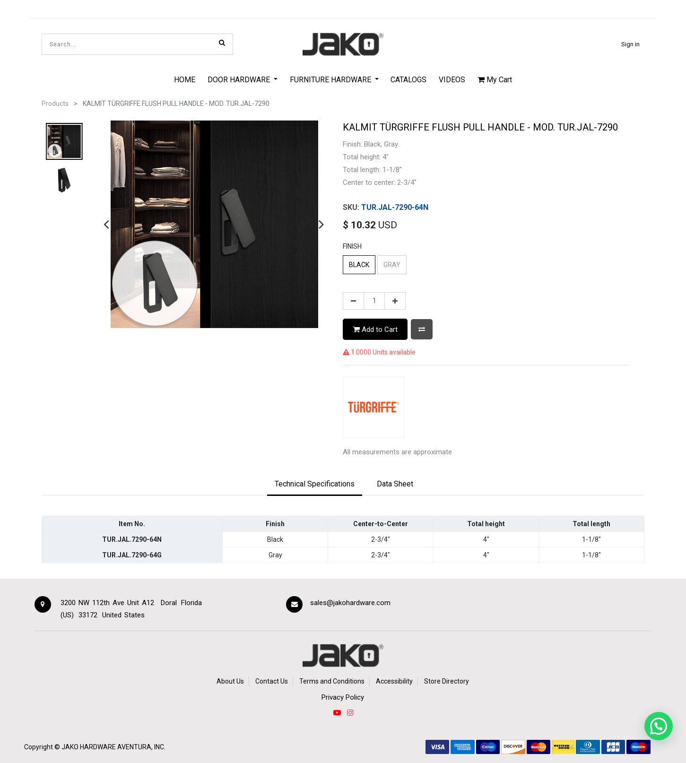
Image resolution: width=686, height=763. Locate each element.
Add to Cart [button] (375, 329)
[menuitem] (185, 79)
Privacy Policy (342, 697)
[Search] (222, 42)
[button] (422, 329)
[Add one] (395, 301)
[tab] (314, 484)
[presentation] (106, 224)
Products (55, 103)
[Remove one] (353, 301)
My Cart (495, 79)
